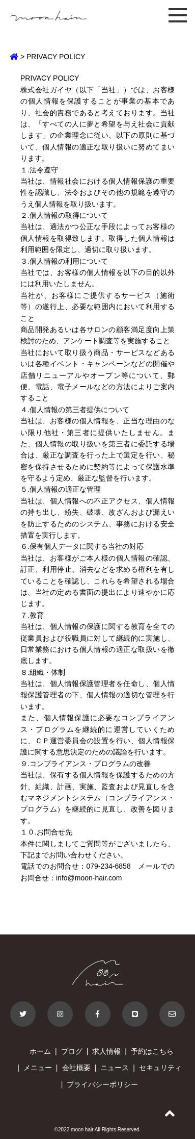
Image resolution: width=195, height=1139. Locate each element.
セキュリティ (160, 1068)
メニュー (37, 1068)
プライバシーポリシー (102, 1084)
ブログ (71, 1051)
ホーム (40, 1051)
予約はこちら (152, 1051)
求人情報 (106, 1051)
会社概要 (76, 1068)
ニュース (114, 1068)
